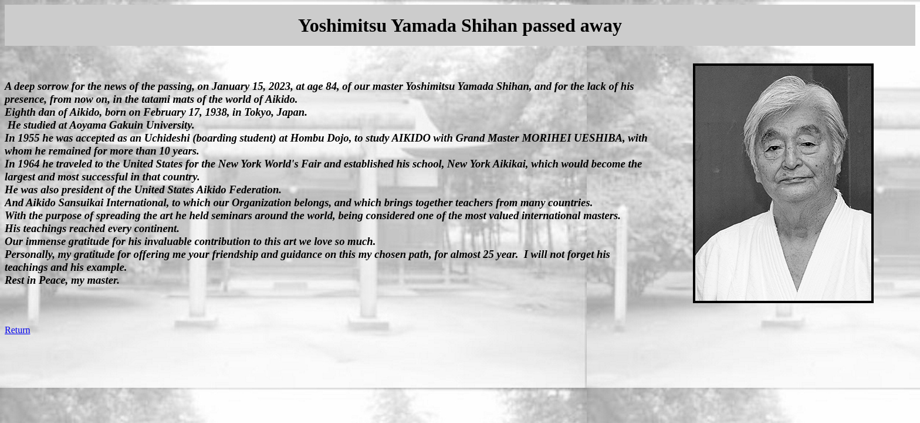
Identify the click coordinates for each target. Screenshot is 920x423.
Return (18, 330)
